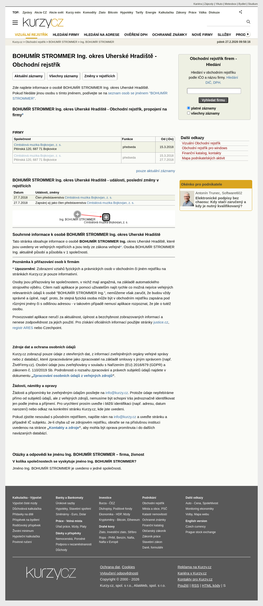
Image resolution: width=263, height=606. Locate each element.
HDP (119, 514)
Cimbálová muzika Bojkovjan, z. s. (37, 145)
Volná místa (74, 521)
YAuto (219, 3)
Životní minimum (23, 531)
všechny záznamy (203, 113)
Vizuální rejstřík (31, 35)
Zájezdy (208, 3)
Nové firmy (202, 35)
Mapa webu (201, 514)
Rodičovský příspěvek (27, 525)
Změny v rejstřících (99, 76)
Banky (60, 497)
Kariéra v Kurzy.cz (192, 573)
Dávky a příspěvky (68, 533)
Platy (83, 526)
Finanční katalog (152, 525)
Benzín (121, 537)
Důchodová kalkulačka (27, 508)
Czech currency (196, 526)
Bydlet (242, 3)
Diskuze (214, 12)
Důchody (61, 550)
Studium (253, 3)
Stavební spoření (80, 508)
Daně (145, 547)
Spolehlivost (210, 503)
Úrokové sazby (65, 503)
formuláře (157, 547)
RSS (195, 585)
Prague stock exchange (201, 532)
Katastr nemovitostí (154, 514)
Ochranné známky (169, 35)
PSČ (164, 508)
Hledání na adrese (101, 35)
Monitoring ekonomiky (200, 508)
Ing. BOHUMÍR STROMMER (97, 41)
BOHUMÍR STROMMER (63, 41)
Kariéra (198, 3)
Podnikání (149, 497)
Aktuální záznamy (28, 76)
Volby (189, 514)
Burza (102, 503)
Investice (105, 497)
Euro (74, 514)
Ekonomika (106, 514)
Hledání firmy (66, 35)
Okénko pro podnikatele (201, 184)
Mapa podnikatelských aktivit (203, 158)
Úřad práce (63, 526)
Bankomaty (75, 497)
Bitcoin (113, 12)
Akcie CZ (40, 12)
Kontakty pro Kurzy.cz (195, 579)
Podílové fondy (122, 508)
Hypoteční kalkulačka (26, 536)
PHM (111, 537)
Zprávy (27, 12)
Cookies (128, 567)
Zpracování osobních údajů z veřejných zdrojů (73, 376)
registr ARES (23, 328)
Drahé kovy (107, 526)
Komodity (89, 12)
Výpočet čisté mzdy (25, 503)
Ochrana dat (110, 567)
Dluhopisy (105, 508)
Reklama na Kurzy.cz (195, 567)
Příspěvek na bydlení (26, 520)
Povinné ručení (22, 542)
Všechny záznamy (63, 76)
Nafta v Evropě (108, 542)
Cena (197, 503)
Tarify (139, 12)
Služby (224, 35)
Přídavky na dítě (23, 514)
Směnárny (62, 514)
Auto (189, 503)
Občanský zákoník (154, 531)
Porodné (79, 539)
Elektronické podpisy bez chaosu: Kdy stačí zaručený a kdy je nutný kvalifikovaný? (220, 202)
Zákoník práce (151, 536)
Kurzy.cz (17, 41)
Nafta (130, 537)
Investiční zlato (116, 532)
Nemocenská (64, 539)
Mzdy (75, 526)
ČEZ (112, 503)
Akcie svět (56, 12)
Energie (151, 12)
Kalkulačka (166, 12)
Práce (193, 12)
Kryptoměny (106, 520)
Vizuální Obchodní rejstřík (201, 143)
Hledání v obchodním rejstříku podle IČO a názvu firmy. (213, 77)
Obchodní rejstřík (35, 41)
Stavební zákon (152, 542)
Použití (183, 585)
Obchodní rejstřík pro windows (204, 148)
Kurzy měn (73, 12)
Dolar (82, 514)
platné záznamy (201, 108)
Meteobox (230, 3)
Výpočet (35, 497)
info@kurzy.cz (117, 393)
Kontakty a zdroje (64, 427)
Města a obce (151, 508)
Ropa (102, 537)
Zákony (181, 12)
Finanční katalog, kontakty (201, 153)
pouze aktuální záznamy (155, 171)
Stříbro (132, 532)
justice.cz (160, 322)
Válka (202, 12)
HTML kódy (211, 585)
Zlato (102, 12)
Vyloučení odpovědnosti (119, 573)
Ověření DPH (135, 35)
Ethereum (133, 520)
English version (196, 521)
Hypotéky (126, 12)
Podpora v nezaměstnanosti (74, 544)
